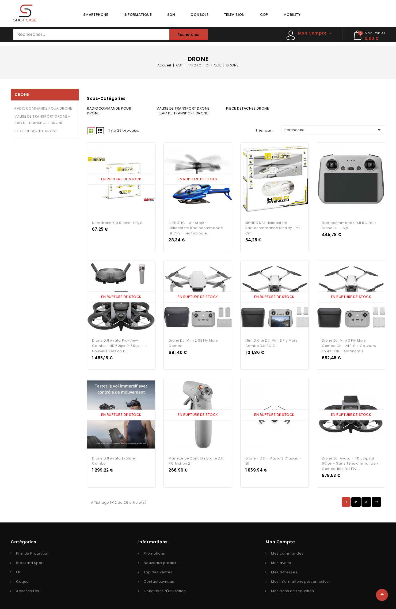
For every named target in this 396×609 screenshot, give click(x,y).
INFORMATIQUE (138, 14)
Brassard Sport (30, 559)
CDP (264, 14)
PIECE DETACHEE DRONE (35, 130)
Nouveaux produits (161, 559)
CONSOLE (199, 14)
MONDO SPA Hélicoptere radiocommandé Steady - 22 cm (272, 226)
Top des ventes (158, 568)
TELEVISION (234, 14)
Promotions (154, 549)
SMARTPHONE (95, 14)
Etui (19, 568)
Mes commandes (287, 549)
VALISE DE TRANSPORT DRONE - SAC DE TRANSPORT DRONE (42, 119)
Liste (100, 131)
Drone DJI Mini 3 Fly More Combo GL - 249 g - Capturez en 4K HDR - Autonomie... (349, 343)
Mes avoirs (281, 559)
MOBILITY (291, 14)
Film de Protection (33, 549)
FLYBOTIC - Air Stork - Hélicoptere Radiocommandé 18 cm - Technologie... (196, 226)
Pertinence (333, 130)
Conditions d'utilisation (165, 587)
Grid (91, 131)
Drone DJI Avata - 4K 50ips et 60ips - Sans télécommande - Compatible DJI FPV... (350, 460)
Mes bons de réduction (292, 587)
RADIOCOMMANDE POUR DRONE (43, 108)
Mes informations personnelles (300, 578)
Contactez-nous (159, 578)
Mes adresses (284, 568)
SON (171, 14)
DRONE (22, 94)
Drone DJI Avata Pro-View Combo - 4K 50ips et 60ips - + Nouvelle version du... (119, 343)
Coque (22, 578)
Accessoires (27, 587)
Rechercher (188, 34)
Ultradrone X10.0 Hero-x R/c (117, 221)
